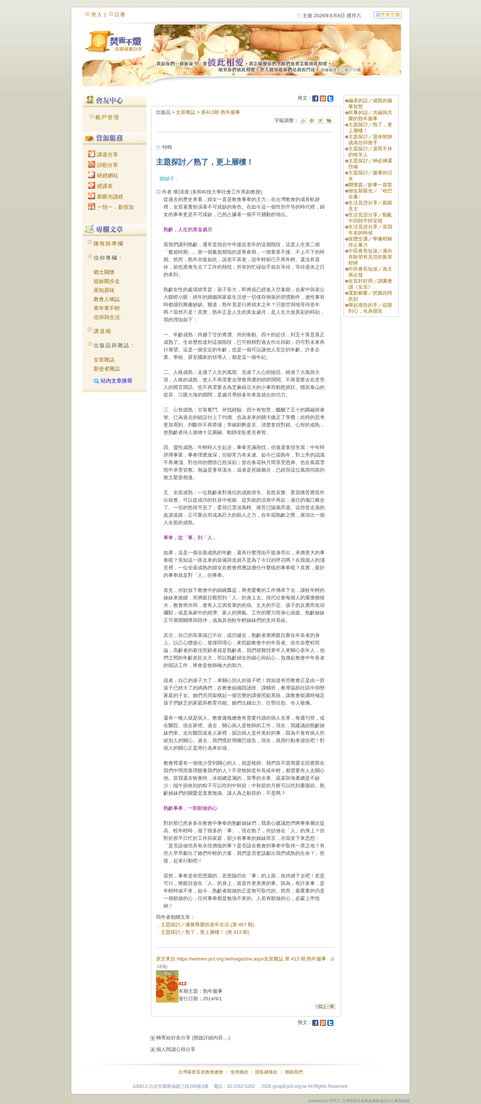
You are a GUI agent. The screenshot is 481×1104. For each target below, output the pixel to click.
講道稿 (103, 331)
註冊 (120, 14)
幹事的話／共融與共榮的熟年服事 (370, 115)
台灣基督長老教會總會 (200, 1072)
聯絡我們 (294, 1072)
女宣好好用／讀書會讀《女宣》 (370, 284)
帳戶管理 (107, 117)
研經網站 (103, 175)
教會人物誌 (107, 299)
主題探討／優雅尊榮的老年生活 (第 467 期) (207, 924)
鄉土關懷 (104, 272)
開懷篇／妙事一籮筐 (370, 185)
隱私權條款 (266, 1072)
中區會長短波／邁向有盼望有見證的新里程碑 (370, 257)
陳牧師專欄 (109, 243)
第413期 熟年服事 (220, 112)
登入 (97, 14)
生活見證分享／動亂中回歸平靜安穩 (370, 218)
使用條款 (239, 1072)
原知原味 (104, 290)
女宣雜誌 (104, 360)
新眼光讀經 (105, 197)
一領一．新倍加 (111, 207)
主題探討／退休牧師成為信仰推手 (370, 139)
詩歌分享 (103, 165)
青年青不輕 (107, 308)
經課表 (100, 186)
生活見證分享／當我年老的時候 (370, 230)
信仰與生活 (107, 317)
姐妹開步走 (107, 281)
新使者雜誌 (107, 369)
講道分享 (103, 154)
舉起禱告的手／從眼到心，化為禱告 (370, 308)
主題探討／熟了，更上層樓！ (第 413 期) (205, 932)
